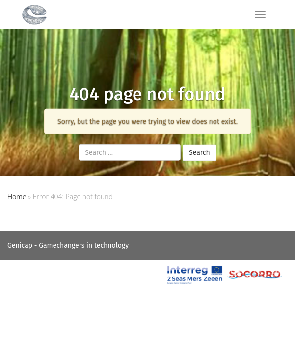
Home (16, 196)
